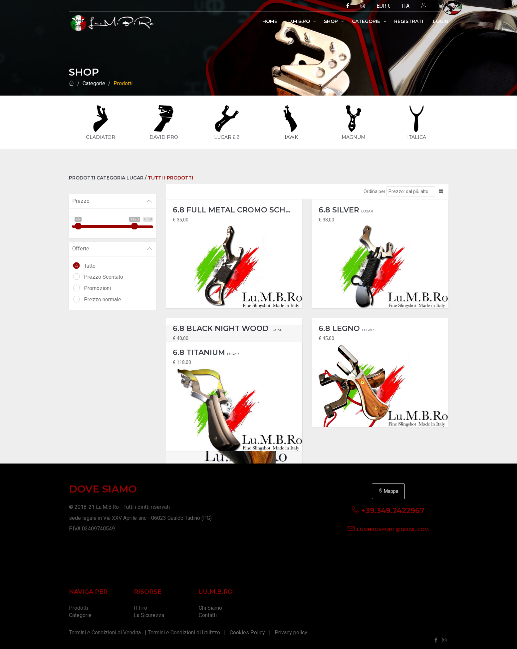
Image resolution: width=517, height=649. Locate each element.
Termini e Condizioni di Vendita (105, 627)
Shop (334, 21)
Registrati (408, 21)
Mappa (388, 486)
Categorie (369, 21)
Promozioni (97, 288)
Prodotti (123, 83)
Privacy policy (291, 627)
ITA (405, 6)
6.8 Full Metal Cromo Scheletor (251, 204)
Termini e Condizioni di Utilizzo (184, 627)
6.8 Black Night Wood (227, 323)
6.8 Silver (346, 204)
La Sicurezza (149, 610)
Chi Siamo (210, 603)
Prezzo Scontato (103, 277)
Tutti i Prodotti (170, 178)
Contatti (208, 610)
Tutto (90, 266)
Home (269, 21)
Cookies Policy (247, 627)
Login (440, 21)
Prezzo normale (102, 299)
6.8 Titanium (206, 347)
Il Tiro (140, 603)
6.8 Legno (346, 323)
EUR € (383, 6)
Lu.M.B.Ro (300, 21)
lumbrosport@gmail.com (393, 524)
